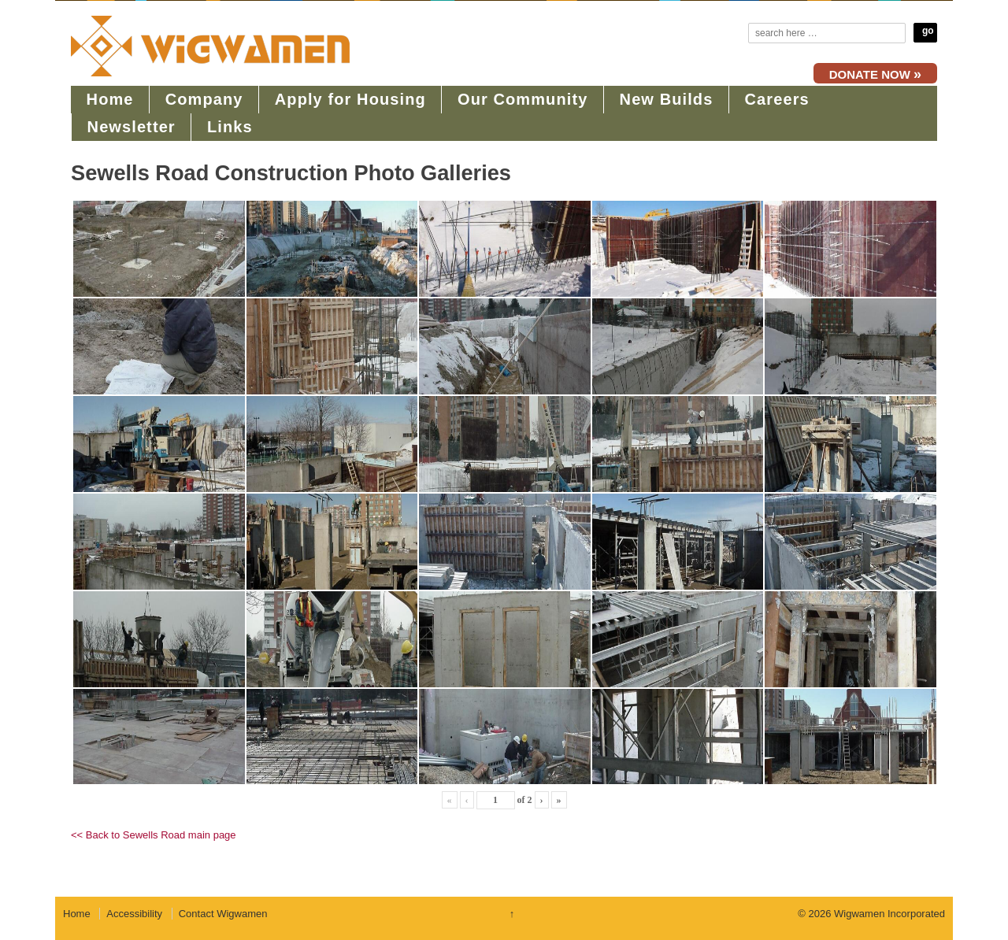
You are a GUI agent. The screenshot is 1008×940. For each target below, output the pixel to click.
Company (204, 99)
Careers (777, 99)
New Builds (666, 99)
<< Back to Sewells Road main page (153, 835)
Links (230, 126)
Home (110, 99)
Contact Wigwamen (223, 914)
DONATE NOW (875, 74)
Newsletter (131, 126)
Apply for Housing (350, 99)
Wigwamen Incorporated (888, 914)
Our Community (522, 99)
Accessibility (134, 914)
